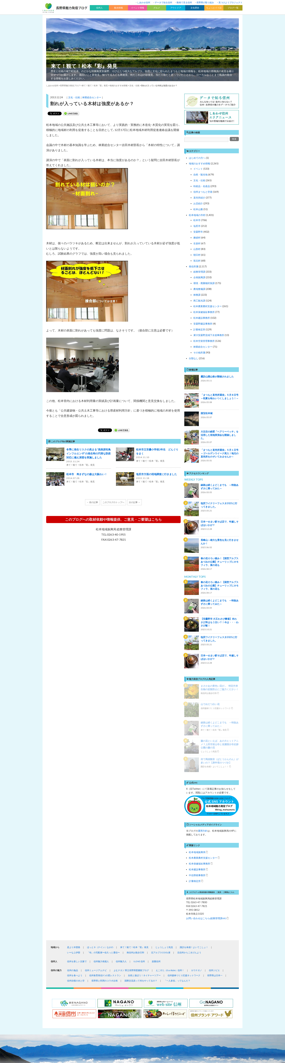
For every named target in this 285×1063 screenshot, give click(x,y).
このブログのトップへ (113, 502)
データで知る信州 (163, 2)
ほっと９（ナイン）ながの (100, 855)
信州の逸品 (72, 878)
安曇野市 (198, 231)
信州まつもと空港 (202, 191)
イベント (198, 168)
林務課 (196, 294)
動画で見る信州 (184, 2)
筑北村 (196, 260)
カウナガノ (196, 878)
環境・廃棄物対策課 (204, 283)
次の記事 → (134, 502)
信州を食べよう (74, 883)
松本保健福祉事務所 (204, 312)
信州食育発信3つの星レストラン (105, 883)
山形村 (196, 249)
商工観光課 (199, 300)
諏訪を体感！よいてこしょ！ (194, 855)
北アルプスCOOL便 (160, 861)
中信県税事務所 (197, 783)
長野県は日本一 (214, 883)
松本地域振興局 (197, 760)
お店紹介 (198, 203)
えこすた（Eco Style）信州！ (170, 878)
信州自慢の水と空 (76, 889)
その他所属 (199, 352)
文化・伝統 (74, 97)
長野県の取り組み (205, 2)
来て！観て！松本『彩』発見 (84, 66)
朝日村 (196, 254)
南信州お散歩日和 (135, 861)
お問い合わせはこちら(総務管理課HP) (206, 826)
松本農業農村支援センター (207, 306)
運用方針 (202, 739)
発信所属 (193, 266)
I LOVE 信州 (139, 869)
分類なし (193, 358)
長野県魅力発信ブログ (70, 85)
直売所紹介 (199, 197)
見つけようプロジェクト (230, 2)
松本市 (196, 220)
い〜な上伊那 (73, 861)
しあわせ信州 (143, 2)
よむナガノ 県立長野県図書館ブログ (131, 878)
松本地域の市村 (197, 215)
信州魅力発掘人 (101, 869)
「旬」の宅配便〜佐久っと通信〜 (103, 861)
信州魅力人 (121, 869)
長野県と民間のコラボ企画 (104, 889)
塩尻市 (196, 225)
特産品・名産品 (201, 186)
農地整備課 (199, 288)
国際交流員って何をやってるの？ (141, 889)
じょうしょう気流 (164, 855)
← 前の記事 (92, 502)
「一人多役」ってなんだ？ (177, 889)
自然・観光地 (200, 174)
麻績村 (196, 237)
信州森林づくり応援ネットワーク (184, 883)
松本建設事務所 (201, 317)
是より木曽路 (73, 855)
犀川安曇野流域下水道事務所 (208, 335)
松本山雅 (198, 209)
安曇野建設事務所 (202, 323)
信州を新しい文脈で (77, 869)
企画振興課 (199, 277)
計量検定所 (199, 329)
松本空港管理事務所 (204, 340)
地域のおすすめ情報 (199, 163)
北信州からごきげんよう (189, 861)
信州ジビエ (214, 878)
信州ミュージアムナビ (96, 878)
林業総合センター (91, 97)
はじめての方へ (197, 157)
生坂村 (196, 243)
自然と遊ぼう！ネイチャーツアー (144, 883)
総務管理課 (199, 271)
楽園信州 (156, 869)
